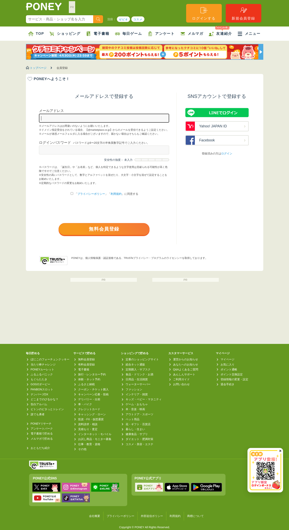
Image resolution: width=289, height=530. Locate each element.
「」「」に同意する (104, 193)
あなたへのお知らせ (185, 364)
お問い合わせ (181, 384)
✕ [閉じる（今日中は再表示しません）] (280, 451)
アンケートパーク (42, 428)
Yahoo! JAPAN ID (213, 126)
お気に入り (227, 364)
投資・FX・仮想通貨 (91, 419)
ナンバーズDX (39, 394)
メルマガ (191, 33)
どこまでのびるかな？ (44, 399)
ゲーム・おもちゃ (137, 404)
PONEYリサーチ (41, 423)
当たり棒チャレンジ (43, 364)
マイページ (227, 359)
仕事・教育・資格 (89, 444)
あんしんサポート (184, 374)
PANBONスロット (42, 389)
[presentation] (104, 210)
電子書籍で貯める (42, 433)
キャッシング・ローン (92, 414)
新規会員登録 (243, 13)
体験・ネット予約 (89, 379)
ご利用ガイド (181, 379)
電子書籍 (97, 33)
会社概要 (94, 516)
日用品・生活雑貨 (137, 379)
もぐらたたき (39, 379)
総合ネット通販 (135, 364)
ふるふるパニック (42, 374)
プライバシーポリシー (91, 193)
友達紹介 (220, 31)
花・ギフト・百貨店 (138, 424)
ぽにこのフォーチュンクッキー (50, 359)
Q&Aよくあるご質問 (185, 369)
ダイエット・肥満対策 (139, 439)
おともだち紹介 (40, 448)
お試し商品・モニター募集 (94, 439)
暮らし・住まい (135, 429)
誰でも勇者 (38, 414)
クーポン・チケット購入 (93, 389)
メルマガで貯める (42, 438)
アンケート (161, 33)
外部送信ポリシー (152, 516)
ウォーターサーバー (138, 384)
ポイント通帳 (229, 369)
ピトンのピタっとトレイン (47, 409)
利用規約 (116, 193)
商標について (195, 516)
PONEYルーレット (42, 369)
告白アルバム (39, 404)
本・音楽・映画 (135, 409)
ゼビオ (123, 19)
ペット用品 (132, 419)
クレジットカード (89, 409)
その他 (82, 449)
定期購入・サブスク (138, 369)
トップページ (38, 67)
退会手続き (227, 384)
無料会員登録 (104, 229)
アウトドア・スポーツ (139, 414)
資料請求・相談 (88, 424)
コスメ (137, 19)
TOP (36, 33)
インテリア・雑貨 (137, 394)
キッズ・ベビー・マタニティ (144, 399)
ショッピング (65, 33)
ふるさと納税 (86, 384)
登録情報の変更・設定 (234, 379)
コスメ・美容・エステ (139, 444)
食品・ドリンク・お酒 (139, 374)
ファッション (134, 389)
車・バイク (85, 404)
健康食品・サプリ (137, 434)
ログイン (226, 153)
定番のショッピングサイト (142, 359)
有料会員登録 (86, 364)
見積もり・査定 (88, 429)
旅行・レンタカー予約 (92, 374)
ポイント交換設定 (232, 374)
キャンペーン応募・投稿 (93, 394)
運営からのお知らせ (185, 359)
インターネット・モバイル (94, 434)
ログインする (204, 13)
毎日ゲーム (128, 33)
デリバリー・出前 (89, 399)
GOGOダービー (40, 384)
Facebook (207, 140)
